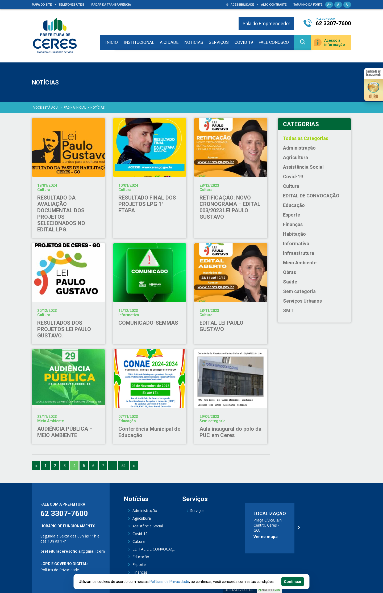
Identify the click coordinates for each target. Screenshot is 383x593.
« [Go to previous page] (36, 465)
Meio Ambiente (300, 262)
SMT (288, 310)
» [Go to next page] (134, 465)
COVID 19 (244, 42)
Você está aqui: (46, 107)
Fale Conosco (274, 42)
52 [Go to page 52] (123, 465)
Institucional (139, 42)
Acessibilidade (242, 4)
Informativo (296, 243)
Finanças (293, 224)
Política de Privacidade (59, 569)
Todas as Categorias (305, 138)
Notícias (193, 42)
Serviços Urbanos (302, 301)
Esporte (291, 215)
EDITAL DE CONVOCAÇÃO (311, 195)
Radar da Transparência (111, 4)
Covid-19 (293, 176)
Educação (294, 205)
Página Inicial (75, 107)
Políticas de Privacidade (169, 581)
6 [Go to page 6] (93, 465)
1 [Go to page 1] (45, 465)
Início (111, 42)
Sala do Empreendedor (266, 23)
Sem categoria (299, 291)
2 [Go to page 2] (55, 465)
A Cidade (169, 42)
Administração (299, 148)
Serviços (219, 42)
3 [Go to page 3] (65, 465)
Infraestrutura (298, 253)
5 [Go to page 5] (84, 465)
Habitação (294, 234)
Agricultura (295, 157)
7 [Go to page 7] (103, 465)
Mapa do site (42, 4)
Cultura (291, 186)
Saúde (290, 282)
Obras (289, 272)
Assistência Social (303, 167)
